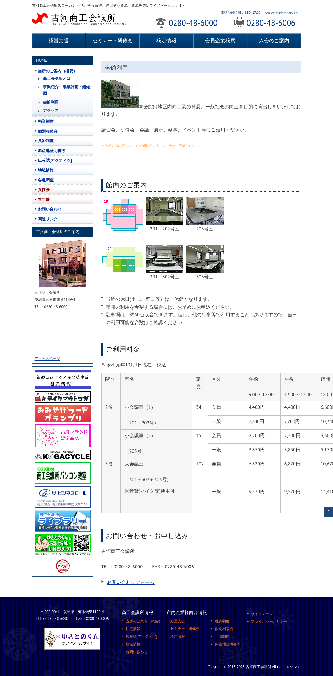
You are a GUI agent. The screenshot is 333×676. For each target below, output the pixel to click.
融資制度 (46, 121)
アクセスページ (47, 358)
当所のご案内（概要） (57, 70)
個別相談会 (48, 131)
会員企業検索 (220, 40)
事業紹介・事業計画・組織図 (66, 90)
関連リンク (48, 219)
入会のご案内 (274, 40)
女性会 (44, 189)
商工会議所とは (56, 78)
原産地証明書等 (51, 150)
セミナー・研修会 (112, 40)
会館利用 (51, 102)
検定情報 (166, 40)
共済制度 (46, 140)
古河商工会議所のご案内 (57, 231)
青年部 (44, 199)
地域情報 (46, 170)
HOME (41, 60)
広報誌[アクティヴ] (55, 160)
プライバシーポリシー (269, 621)
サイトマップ (262, 613)
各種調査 (46, 180)
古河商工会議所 (90, 19)
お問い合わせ (49, 209)
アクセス (51, 110)
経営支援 (59, 40)
